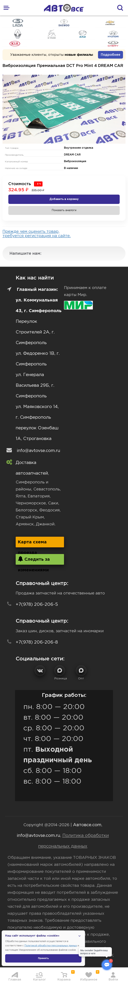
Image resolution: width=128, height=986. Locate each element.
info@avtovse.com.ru (38, 451)
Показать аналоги (64, 210)
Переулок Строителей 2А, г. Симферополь (35, 332)
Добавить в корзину (64, 199)
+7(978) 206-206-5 (37, 604)
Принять (43, 958)
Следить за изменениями (34, 560)
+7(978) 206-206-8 (37, 642)
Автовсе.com (87, 825)
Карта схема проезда (32, 543)
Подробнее (110, 54)
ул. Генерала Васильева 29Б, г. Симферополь (35, 385)
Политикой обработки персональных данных (50, 946)
